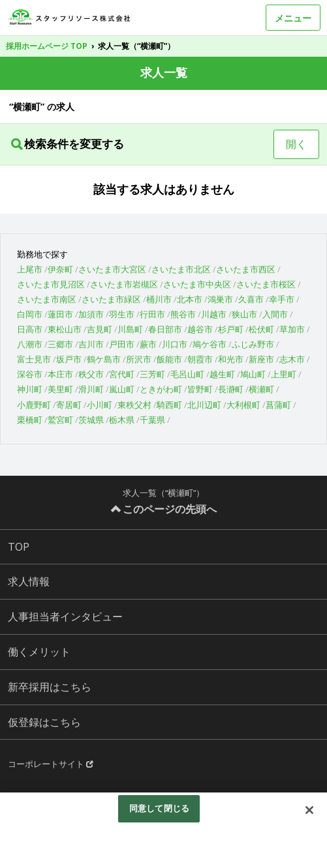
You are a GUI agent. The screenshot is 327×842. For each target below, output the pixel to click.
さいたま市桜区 (266, 284)
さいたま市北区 (181, 269)
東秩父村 (134, 405)
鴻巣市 (220, 299)
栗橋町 (29, 420)
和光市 (230, 359)
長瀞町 (230, 389)
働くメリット (39, 652)
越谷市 (200, 329)
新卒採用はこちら (49, 687)
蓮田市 (60, 314)
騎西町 (169, 405)
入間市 (275, 314)
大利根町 (243, 405)
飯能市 (169, 359)
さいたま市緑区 (111, 299)
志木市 (292, 359)
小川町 (99, 405)
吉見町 (99, 329)
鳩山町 (253, 374)
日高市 (29, 329)
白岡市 (29, 314)
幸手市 (281, 299)
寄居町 (69, 405)
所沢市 (138, 359)
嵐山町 (121, 389)
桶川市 (159, 299)
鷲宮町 (60, 420)
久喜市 (251, 299)
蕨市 (148, 344)
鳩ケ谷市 (209, 344)
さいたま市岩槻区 (124, 284)
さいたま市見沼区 (51, 284)
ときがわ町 (161, 389)
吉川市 (91, 344)
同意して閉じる (159, 808)
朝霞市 (200, 359)
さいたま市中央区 (197, 284)
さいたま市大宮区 (112, 269)
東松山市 (65, 329)
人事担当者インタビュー (65, 616)
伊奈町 (60, 269)
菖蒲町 (278, 405)
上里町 (283, 374)
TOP (18, 547)
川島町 (130, 329)
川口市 (174, 344)
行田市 (152, 314)
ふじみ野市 (253, 344)
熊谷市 (183, 314)
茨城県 (91, 420)
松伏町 (261, 329)
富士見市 (34, 359)
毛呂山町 (187, 374)
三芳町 (152, 374)
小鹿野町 (34, 405)
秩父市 (91, 374)
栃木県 (121, 420)
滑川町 (91, 389)
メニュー (293, 18)
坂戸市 (69, 359)
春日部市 (165, 329)
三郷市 (60, 344)
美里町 (60, 389)
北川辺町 (204, 405)
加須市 (91, 314)
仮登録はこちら (44, 722)
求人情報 (29, 581)
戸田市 (121, 344)
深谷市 (29, 374)
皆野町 (200, 389)
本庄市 (60, 374)
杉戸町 (230, 329)
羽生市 (121, 314)
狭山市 (244, 314)
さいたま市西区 (245, 269)
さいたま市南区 (46, 299)
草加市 (292, 329)
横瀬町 (261, 389)
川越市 (213, 314)
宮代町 (121, 374)
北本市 (189, 299)
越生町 (222, 374)
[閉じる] (309, 810)
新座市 (261, 359)
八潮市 (29, 344)
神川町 (29, 389)
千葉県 (152, 420)
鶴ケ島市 (104, 359)
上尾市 (29, 269)
